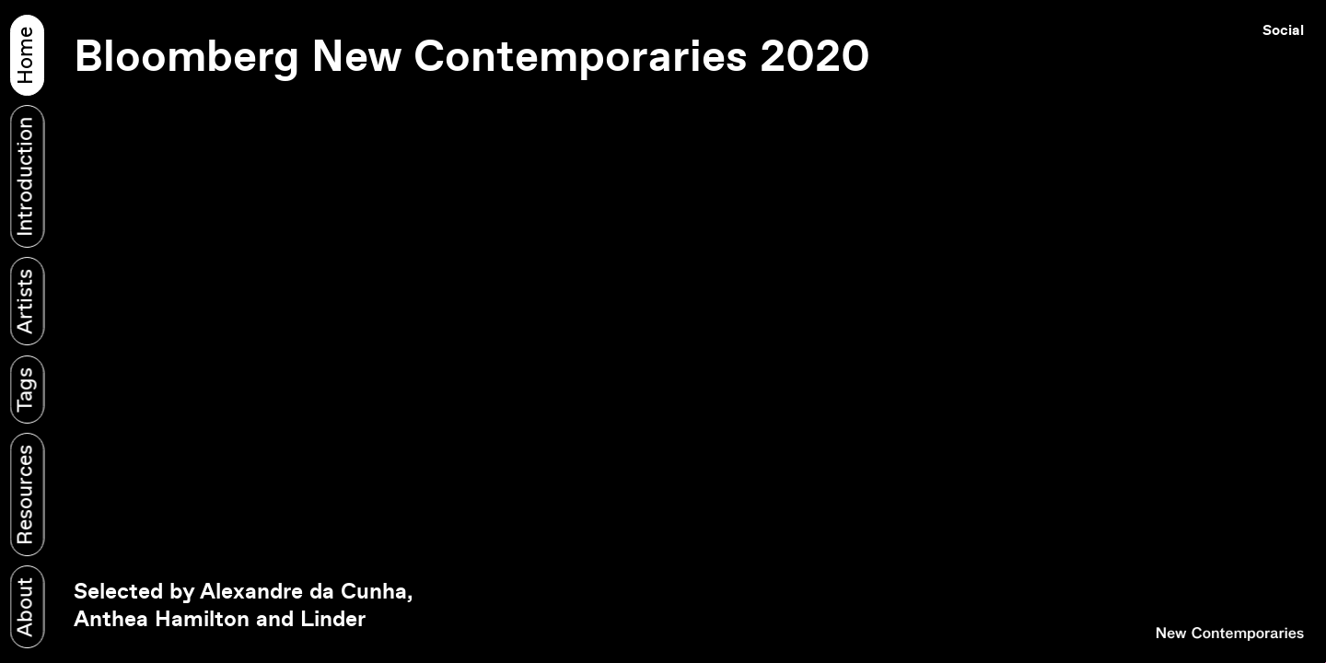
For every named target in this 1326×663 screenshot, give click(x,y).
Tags (26, 389)
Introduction (26, 176)
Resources (26, 495)
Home (26, 55)
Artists (26, 301)
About (26, 607)
